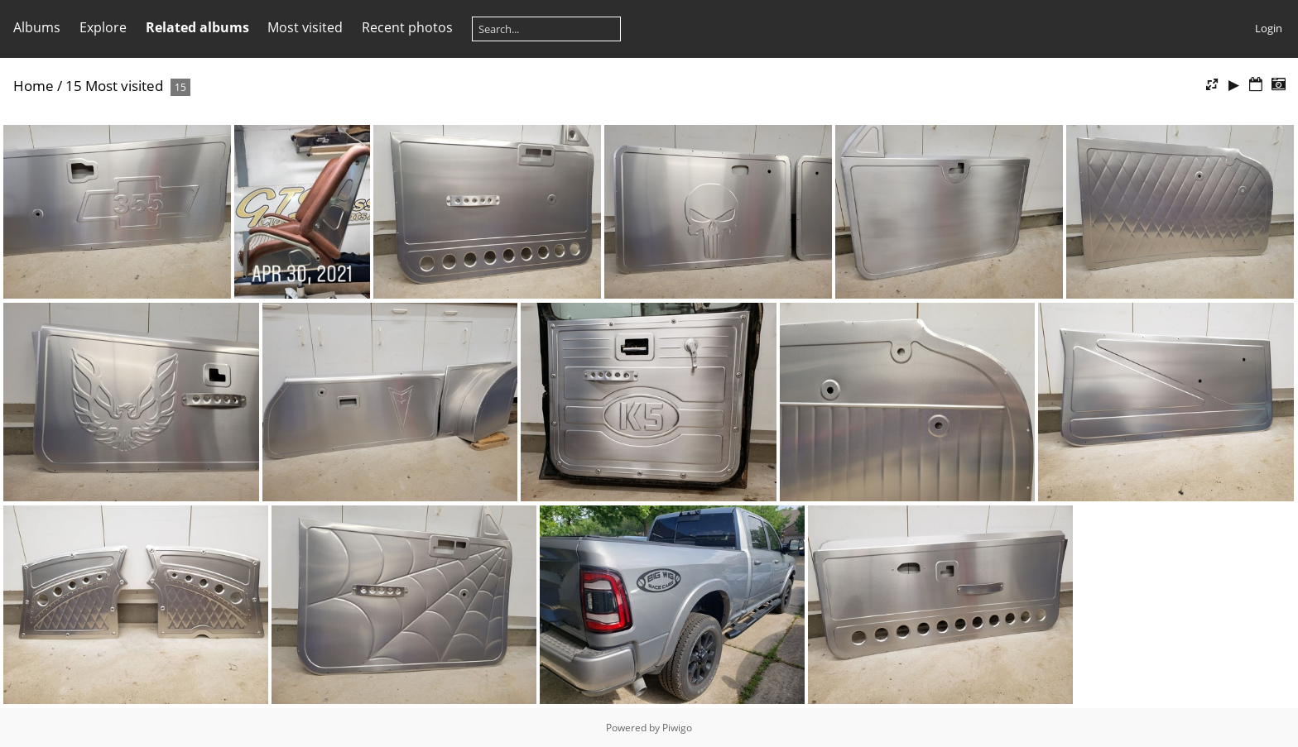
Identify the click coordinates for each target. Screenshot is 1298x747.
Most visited (305, 27)
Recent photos (407, 27)
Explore (103, 27)
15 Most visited (114, 85)
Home (33, 85)
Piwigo (677, 728)
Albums (36, 27)
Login (1268, 28)
